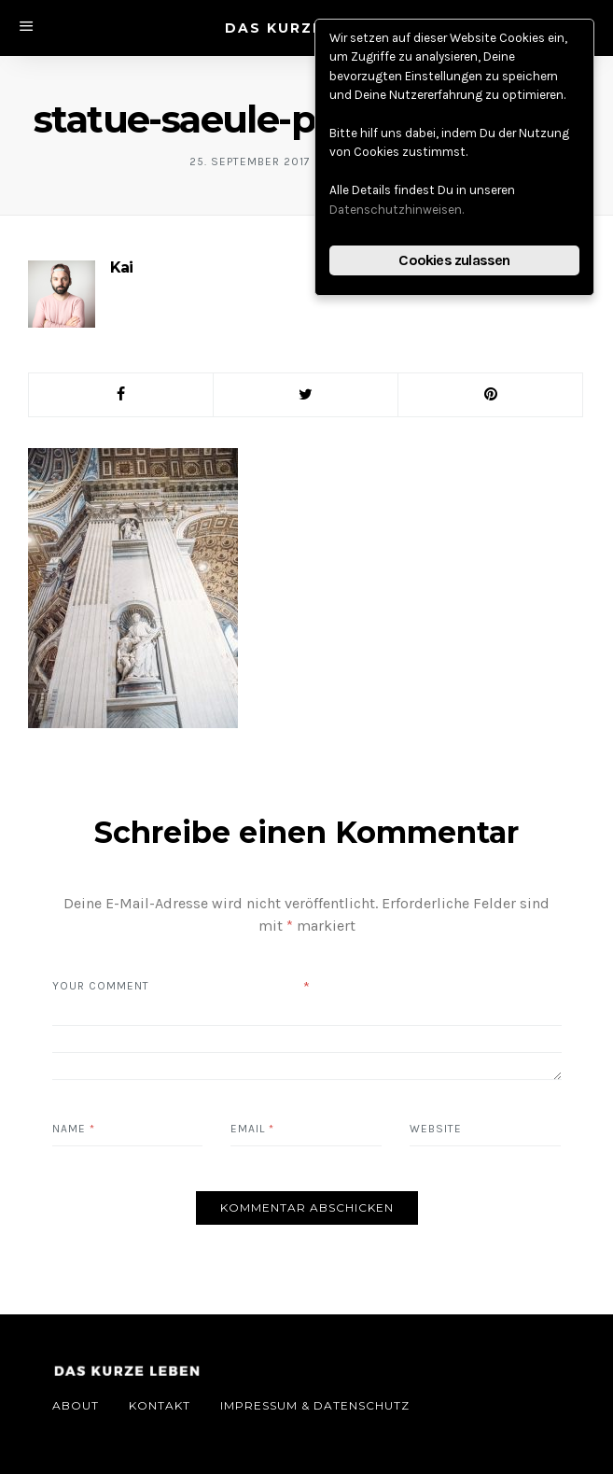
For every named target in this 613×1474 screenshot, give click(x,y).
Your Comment (100, 985)
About (75, 1405)
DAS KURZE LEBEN (304, 28)
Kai (121, 267)
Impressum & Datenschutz (315, 1405)
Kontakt (159, 1405)
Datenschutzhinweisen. (396, 210)
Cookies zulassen (453, 260)
